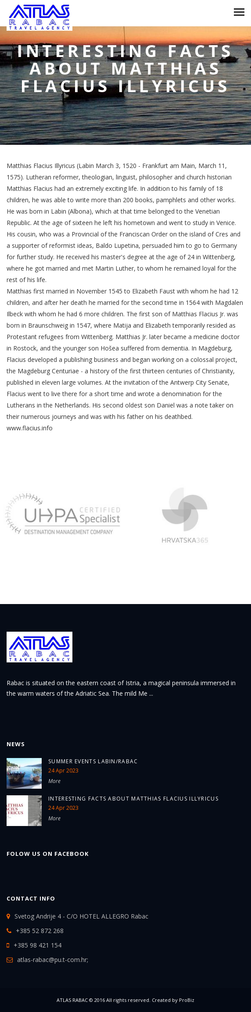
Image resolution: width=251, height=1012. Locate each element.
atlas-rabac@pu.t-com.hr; (52, 959)
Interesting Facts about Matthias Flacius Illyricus (133, 798)
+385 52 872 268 (40, 930)
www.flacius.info (30, 428)
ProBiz (186, 1000)
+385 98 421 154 (37, 945)
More (54, 781)
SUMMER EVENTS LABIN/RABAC (93, 761)
